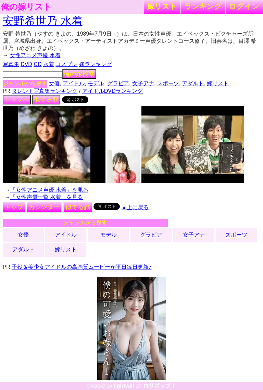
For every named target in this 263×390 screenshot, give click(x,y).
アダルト (193, 83)
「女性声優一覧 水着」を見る (46, 197)
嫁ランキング (95, 64)
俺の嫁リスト (26, 6)
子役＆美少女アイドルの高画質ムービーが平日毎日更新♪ (81, 267)
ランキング (203, 6)
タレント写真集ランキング (44, 91)
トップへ (16, 99)
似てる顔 (46, 99)
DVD (26, 64)
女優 (54, 83)
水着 (48, 64)
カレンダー (44, 207)
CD (37, 64)
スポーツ (168, 83)
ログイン (244, 6)
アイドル (74, 83)
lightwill (124, 386)
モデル (96, 83)
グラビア (118, 83)
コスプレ (66, 64)
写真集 (11, 64)
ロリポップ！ (159, 386)
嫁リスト (162, 6)
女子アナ (143, 83)
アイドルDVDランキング (112, 91)
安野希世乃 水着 (43, 21)
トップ (14, 207)
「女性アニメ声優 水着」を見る (49, 190)
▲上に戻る (135, 207)
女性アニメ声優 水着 (35, 55)
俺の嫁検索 (79, 74)
